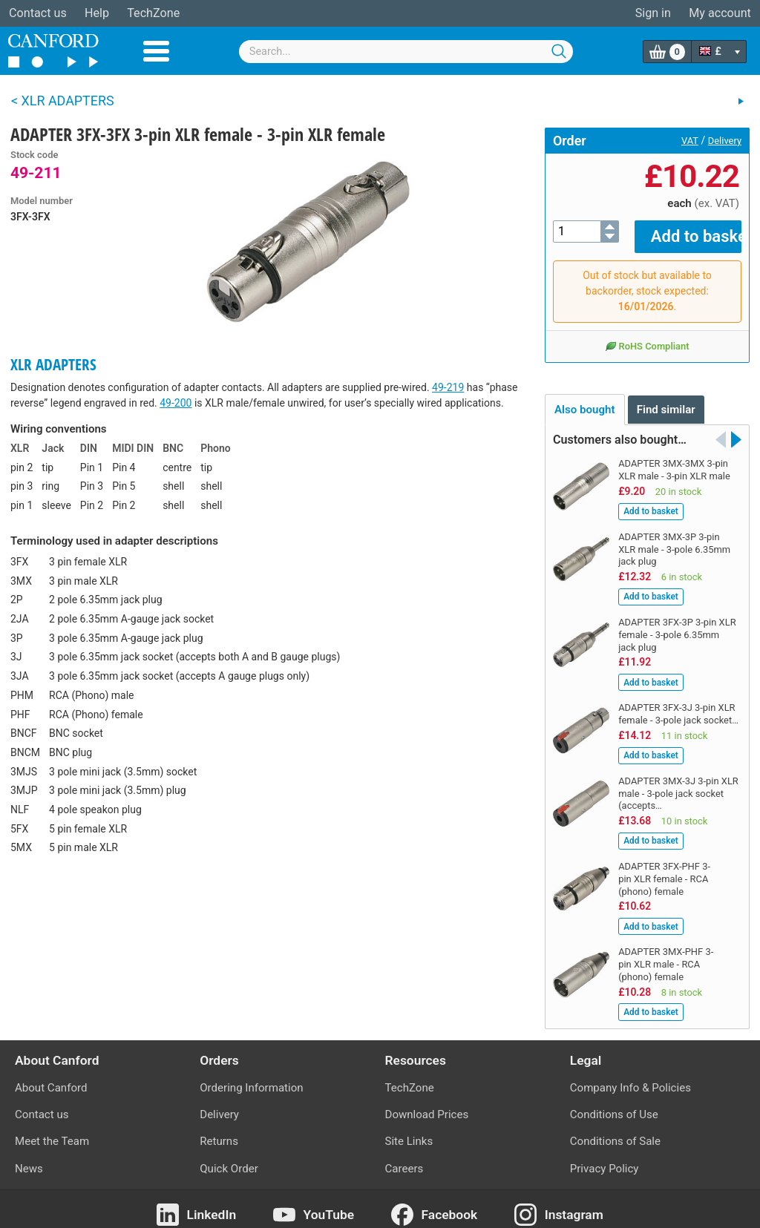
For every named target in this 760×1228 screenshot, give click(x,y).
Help (97, 13)
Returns (219, 1130)
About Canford (51, 1077)
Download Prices (427, 1104)
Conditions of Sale (615, 1130)
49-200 (175, 403)
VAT (689, 140)
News (29, 1158)
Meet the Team (52, 1130)
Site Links (409, 1130)
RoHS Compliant (647, 335)
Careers (404, 1158)
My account (720, 13)
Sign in (653, 13)
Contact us (38, 13)
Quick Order (229, 1158)
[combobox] (406, 51)
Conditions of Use (614, 1104)
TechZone (153, 13)
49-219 (448, 387)
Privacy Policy (604, 1158)
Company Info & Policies (630, 1077)
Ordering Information (251, 1077)
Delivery (724, 140)
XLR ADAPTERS (53, 364)
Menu (156, 51)
